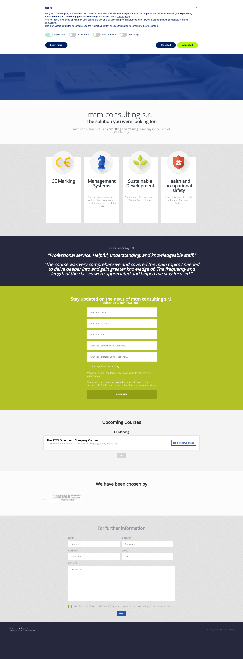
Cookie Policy (228, 629)
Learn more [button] (56, 45)
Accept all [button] (187, 45)
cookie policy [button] (123, 16)
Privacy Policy (112, 366)
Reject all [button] (166, 45)
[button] (196, 7)
